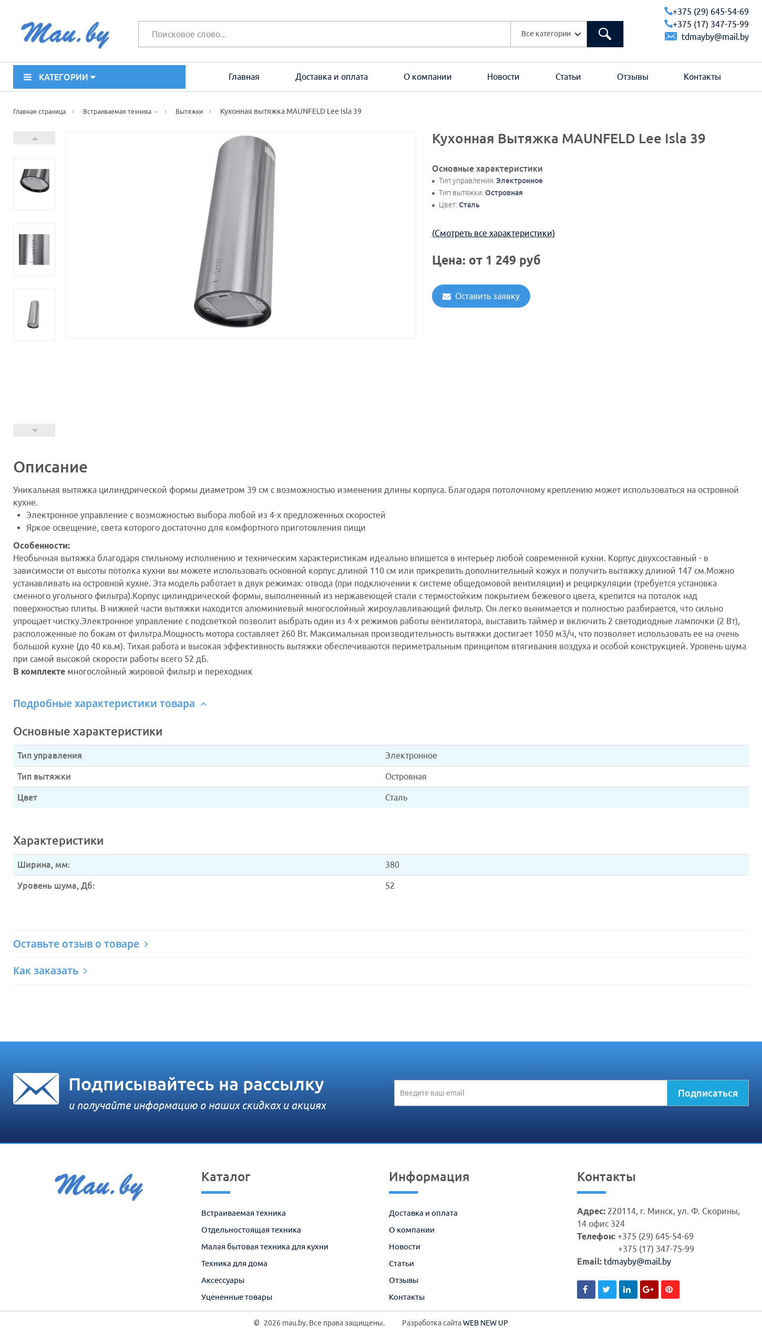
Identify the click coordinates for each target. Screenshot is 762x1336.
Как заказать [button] (50, 970)
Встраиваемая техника (243, 1212)
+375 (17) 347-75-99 (706, 24)
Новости (503, 76)
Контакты (702, 76)
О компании (428, 76)
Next (34, 137)
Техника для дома (234, 1263)
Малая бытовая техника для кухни (264, 1246)
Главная (244, 76)
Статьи (568, 76)
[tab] (381, 703)
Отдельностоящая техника (251, 1229)
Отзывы (632, 76)
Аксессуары (222, 1280)
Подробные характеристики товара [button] (110, 703)
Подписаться (708, 1093)
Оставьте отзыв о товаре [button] (80, 944)
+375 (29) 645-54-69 (706, 11)
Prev (34, 430)
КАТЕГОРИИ (60, 77)
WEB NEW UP (485, 1323)
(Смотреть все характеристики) (493, 233)
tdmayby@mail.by (707, 36)
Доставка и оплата (331, 76)
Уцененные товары (236, 1296)
